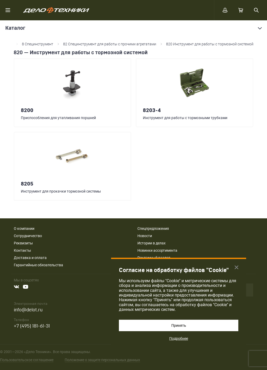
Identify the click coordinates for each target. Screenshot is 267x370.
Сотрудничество (28, 236)
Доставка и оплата (30, 258)
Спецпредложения (153, 228)
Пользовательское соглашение (26, 360)
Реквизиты (23, 243)
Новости (144, 236)
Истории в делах (151, 243)
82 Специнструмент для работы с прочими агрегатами (109, 44)
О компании (24, 228)
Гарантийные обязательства (38, 265)
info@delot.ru (28, 310)
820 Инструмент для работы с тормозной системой (209, 44)
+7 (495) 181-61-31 (32, 326)
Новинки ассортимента (157, 250)
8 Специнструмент (37, 44)
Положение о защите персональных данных (102, 360)
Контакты (22, 250)
